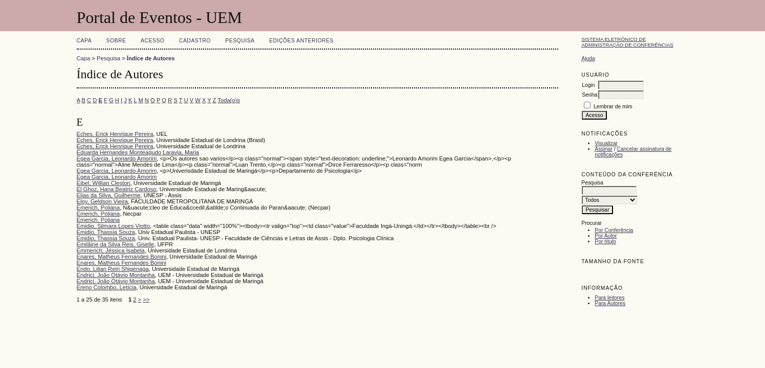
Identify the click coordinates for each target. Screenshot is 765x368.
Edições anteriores (301, 40)
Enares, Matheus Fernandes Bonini (121, 257)
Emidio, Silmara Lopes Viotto (113, 226)
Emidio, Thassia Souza (106, 232)
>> (146, 299)
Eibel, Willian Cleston (103, 183)
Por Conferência (614, 230)
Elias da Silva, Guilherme (109, 195)
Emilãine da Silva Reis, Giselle (116, 244)
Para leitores (609, 298)
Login (588, 85)
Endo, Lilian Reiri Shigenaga (113, 269)
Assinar (604, 149)
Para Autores (610, 303)
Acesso (152, 40)
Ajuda (588, 58)
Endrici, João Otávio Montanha (116, 275)
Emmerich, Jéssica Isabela (111, 250)
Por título (605, 241)
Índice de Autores (150, 58)
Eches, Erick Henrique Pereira (115, 134)
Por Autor (606, 236)
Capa (84, 40)
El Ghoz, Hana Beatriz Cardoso (117, 189)
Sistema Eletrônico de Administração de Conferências (627, 42)
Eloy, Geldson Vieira (102, 201)
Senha (589, 95)
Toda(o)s (228, 100)
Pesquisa (239, 40)
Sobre (116, 40)
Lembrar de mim (613, 106)
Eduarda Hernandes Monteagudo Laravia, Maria (138, 152)
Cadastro (195, 40)
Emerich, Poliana (98, 207)
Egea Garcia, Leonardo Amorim (117, 158)
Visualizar (606, 143)
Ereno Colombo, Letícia (107, 287)
